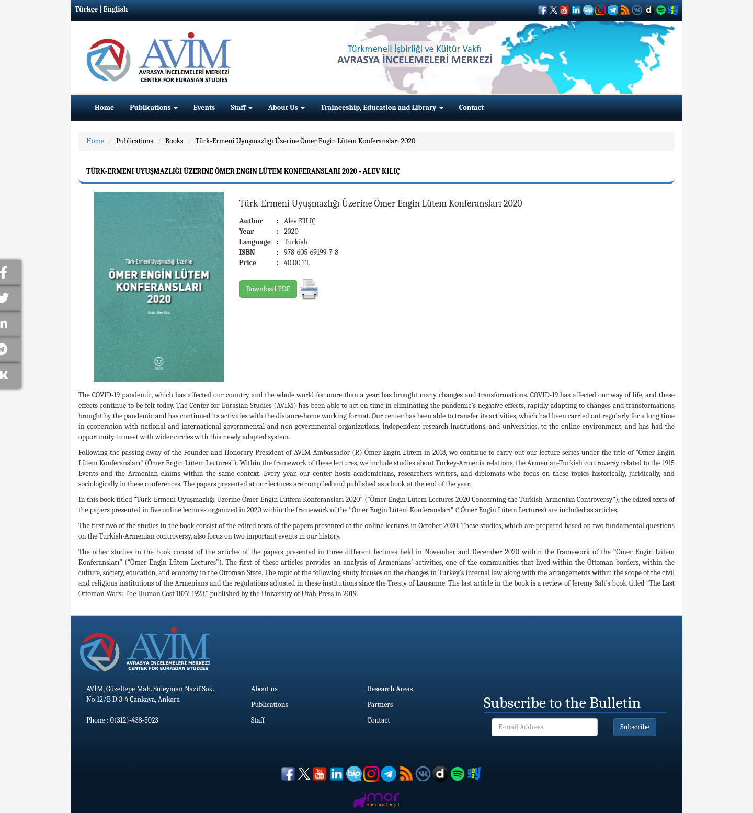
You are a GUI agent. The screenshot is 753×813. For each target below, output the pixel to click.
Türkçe (86, 9)
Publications (154, 107)
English (116, 9)
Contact (471, 107)
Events (204, 107)
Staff (242, 107)
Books (174, 140)
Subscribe (634, 727)
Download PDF (268, 288)
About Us (286, 107)
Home (104, 107)
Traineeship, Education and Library (382, 107)
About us (264, 688)
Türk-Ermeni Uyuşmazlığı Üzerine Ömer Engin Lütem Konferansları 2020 (305, 140)
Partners (380, 704)
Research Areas (390, 688)
